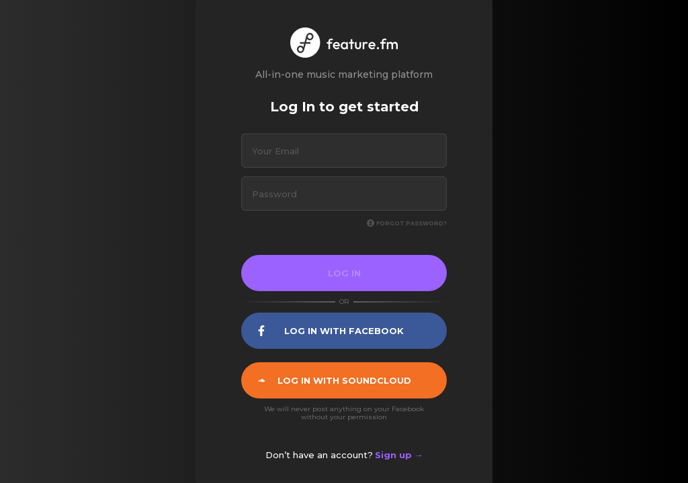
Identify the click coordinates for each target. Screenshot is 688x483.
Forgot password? (407, 223)
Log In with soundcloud (334, 380)
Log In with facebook (331, 330)
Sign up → (399, 454)
